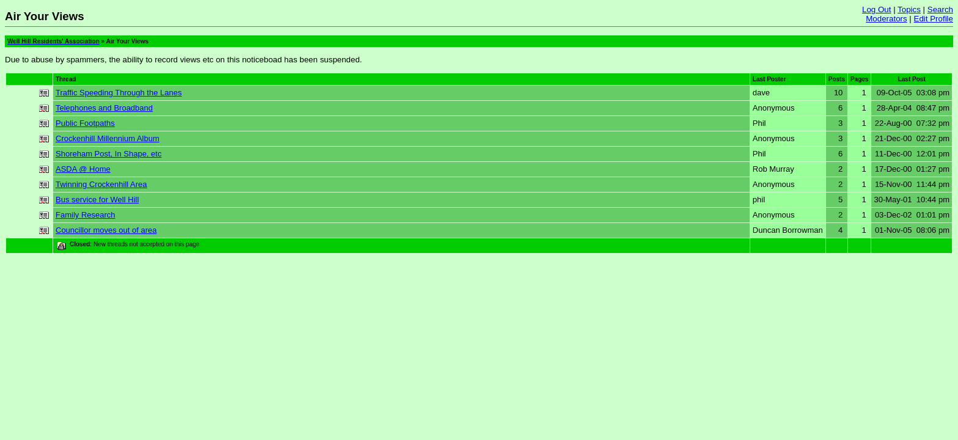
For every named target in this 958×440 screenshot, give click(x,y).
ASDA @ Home (83, 169)
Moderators (886, 18)
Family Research (85, 214)
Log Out (876, 9)
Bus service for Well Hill (97, 199)
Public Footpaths (85, 123)
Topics (909, 9)
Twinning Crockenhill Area (101, 184)
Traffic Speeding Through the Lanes (118, 92)
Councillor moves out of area (106, 230)
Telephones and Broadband (104, 107)
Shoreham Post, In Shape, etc (108, 153)
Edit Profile (933, 18)
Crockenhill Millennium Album (107, 138)
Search (940, 9)
